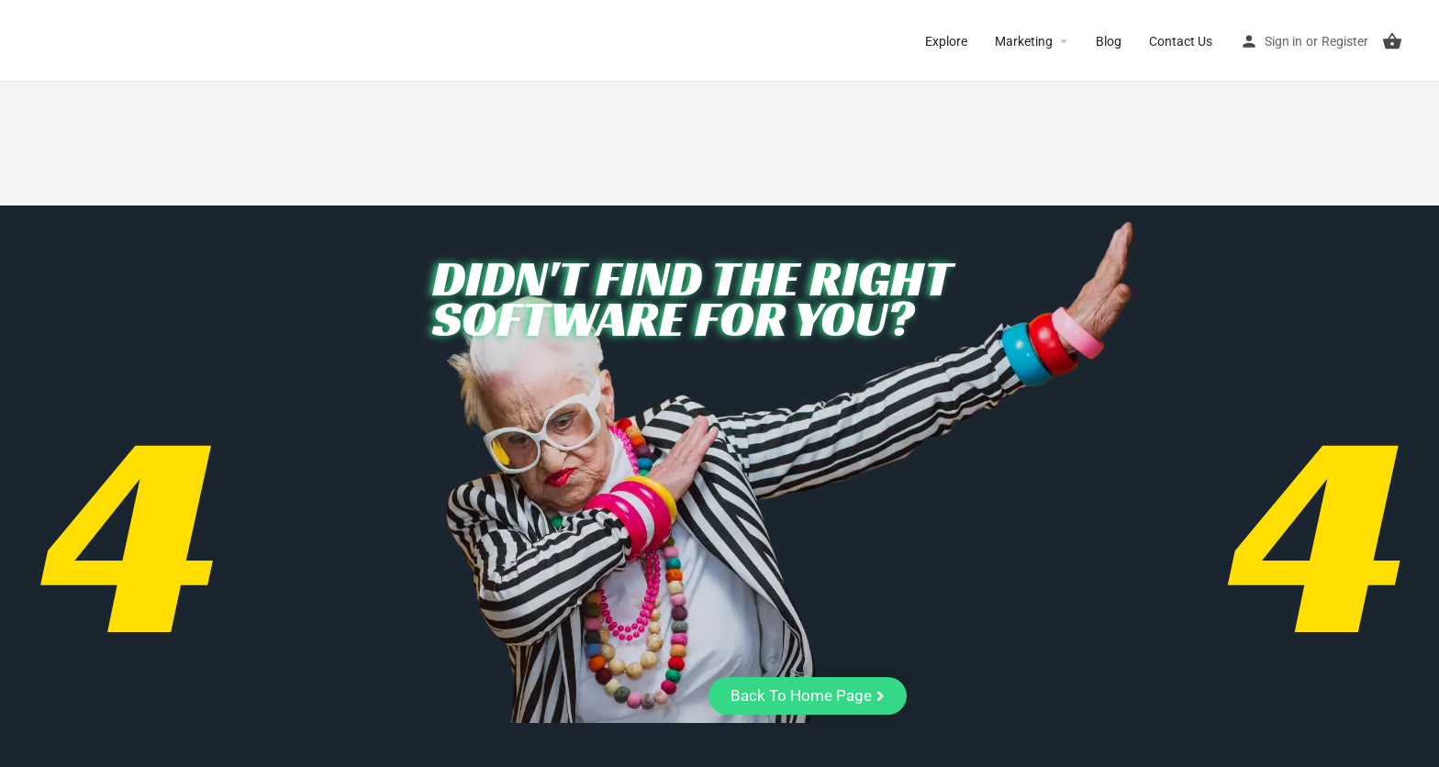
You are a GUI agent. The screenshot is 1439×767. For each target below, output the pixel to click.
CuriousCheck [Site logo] (92, 41)
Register (1345, 41)
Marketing (1024, 41)
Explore (946, 41)
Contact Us (1180, 41)
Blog (1108, 41)
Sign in (1283, 41)
